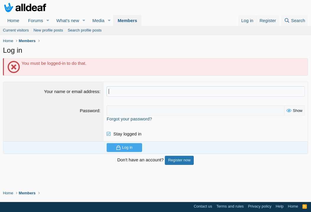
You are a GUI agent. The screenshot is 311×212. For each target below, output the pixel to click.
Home (13, 20)
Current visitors (16, 30)
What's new (67, 20)
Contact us (203, 206)
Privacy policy (259, 206)
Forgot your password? (129, 118)
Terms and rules (230, 206)
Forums (35, 20)
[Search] (294, 20)
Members (127, 20)
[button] (48, 20)
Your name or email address (71, 91)
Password (89, 110)
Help (280, 206)
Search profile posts (85, 30)
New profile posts (48, 30)
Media (98, 20)
